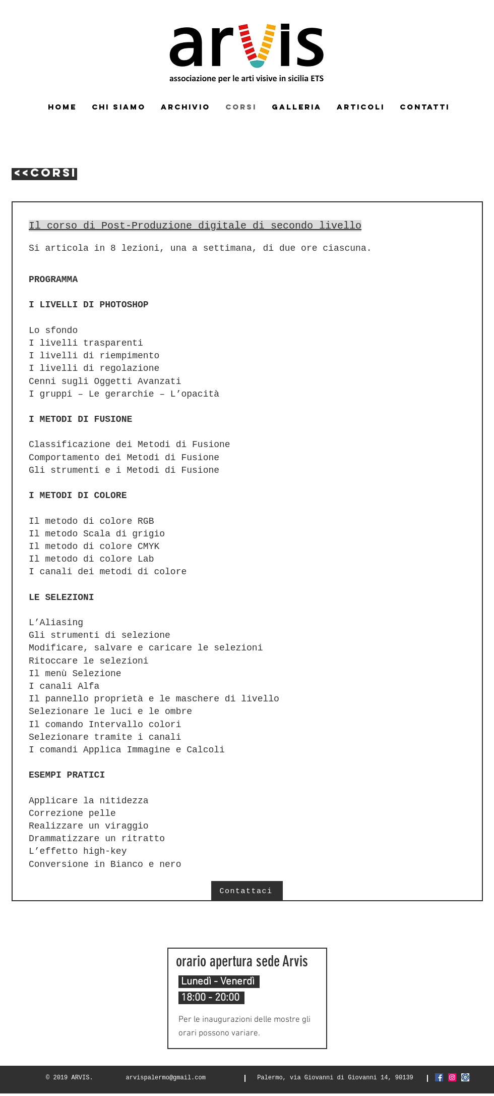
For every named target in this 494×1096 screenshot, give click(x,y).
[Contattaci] (247, 891)
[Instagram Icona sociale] (452, 1077)
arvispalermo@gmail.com (166, 1077)
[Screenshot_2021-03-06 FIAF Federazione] (465, 1077)
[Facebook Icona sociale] (439, 1077)
